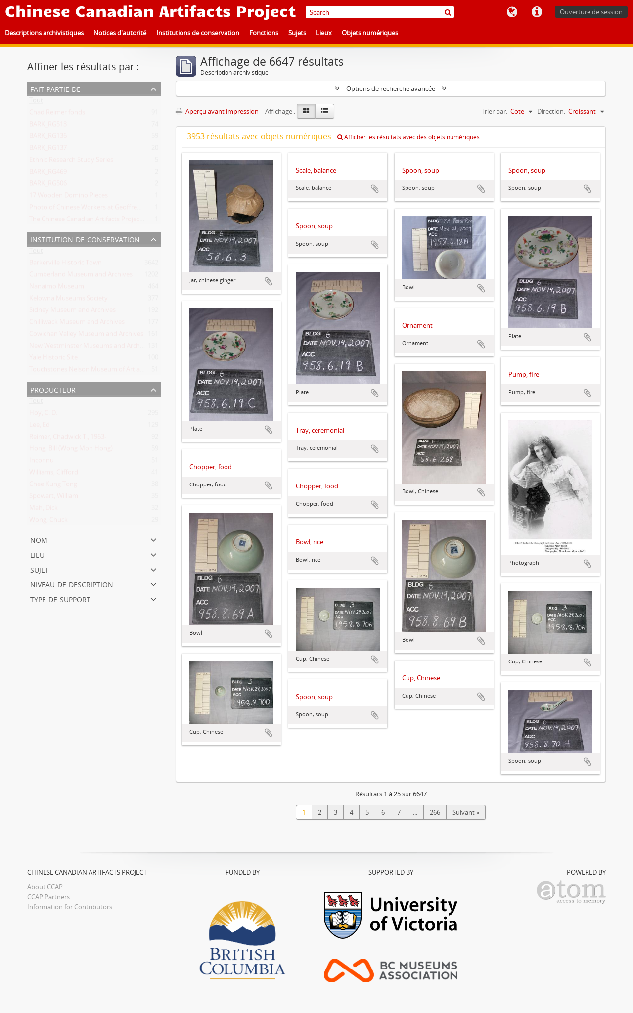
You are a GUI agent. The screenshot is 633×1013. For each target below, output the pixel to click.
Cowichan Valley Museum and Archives (86, 335)
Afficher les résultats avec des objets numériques (408, 137)
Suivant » (465, 812)
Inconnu (41, 462)
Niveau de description (71, 583)
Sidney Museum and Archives (72, 312)
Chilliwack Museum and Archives (77, 323)
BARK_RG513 (48, 126)
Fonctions (263, 32)
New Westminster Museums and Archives (90, 347)
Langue (511, 12)
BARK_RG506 (48, 185)
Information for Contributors (69, 906)
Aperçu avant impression (217, 111)
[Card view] (306, 111)
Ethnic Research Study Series (71, 161)
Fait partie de (55, 88)
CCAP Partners (48, 896)
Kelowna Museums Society (68, 300)
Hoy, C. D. (43, 414)
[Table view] (324, 111)
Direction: (551, 111)
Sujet (39, 568)
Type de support (60, 598)
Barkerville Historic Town (65, 264)
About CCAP (45, 886)
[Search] (380, 12)
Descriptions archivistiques (44, 32)
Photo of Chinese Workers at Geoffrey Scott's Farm (104, 209)
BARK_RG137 (48, 149)
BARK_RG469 (48, 173)
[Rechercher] (448, 12)
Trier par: (494, 111)
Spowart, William (53, 497)
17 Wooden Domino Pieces (68, 197)
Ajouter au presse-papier (268, 281)
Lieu (37, 554)
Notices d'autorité (119, 32)
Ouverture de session (591, 11)
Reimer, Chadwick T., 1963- (67, 438)
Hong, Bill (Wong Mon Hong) (71, 450)
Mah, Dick (43, 509)
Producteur (53, 389)
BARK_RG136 (48, 137)
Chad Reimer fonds (57, 114)
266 (435, 812)
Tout (36, 102)
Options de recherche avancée (391, 88)
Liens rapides (536, 12)
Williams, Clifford (53, 474)
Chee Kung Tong (53, 486)
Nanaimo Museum (56, 288)
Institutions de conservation (197, 32)
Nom (38, 539)
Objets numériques (370, 32)
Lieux (324, 32)
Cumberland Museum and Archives (81, 276)
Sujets (297, 32)
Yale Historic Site (53, 359)
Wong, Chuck (48, 521)
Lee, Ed (39, 426)
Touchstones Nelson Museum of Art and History (100, 371)
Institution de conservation (85, 238)
